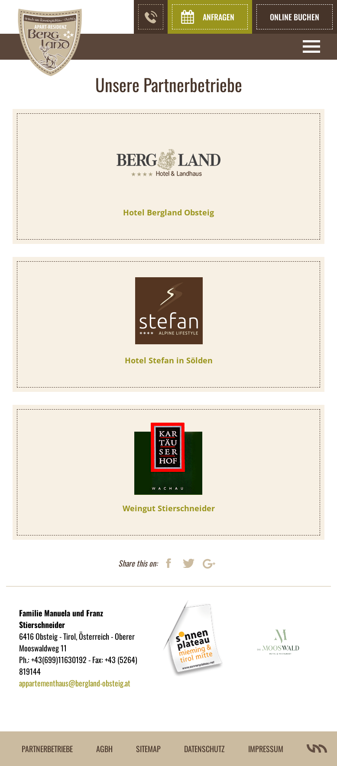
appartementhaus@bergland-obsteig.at (74, 683)
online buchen (294, 16)
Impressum (265, 748)
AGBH (104, 748)
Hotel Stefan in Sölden (169, 360)
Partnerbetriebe (47, 748)
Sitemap (148, 748)
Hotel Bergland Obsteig (168, 212)
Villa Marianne (317, 748)
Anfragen (218, 16)
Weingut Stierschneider (169, 508)
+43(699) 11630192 (150, 16)
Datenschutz (204, 748)
